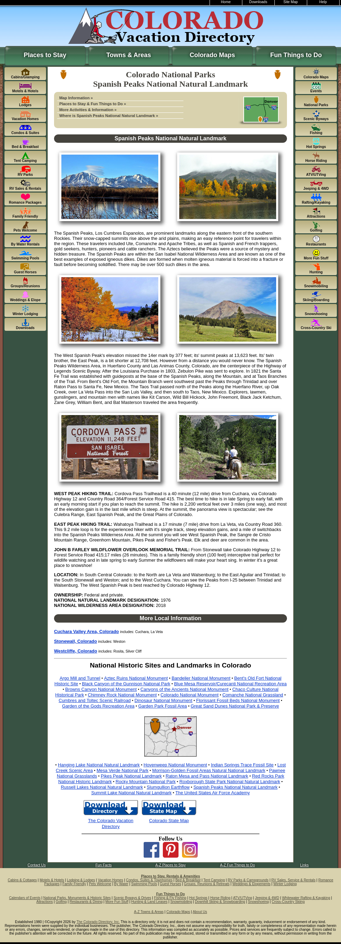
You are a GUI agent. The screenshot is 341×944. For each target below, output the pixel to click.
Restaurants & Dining (86, 902)
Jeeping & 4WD (267, 898)
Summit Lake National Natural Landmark (131, 792)
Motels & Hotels (52, 880)
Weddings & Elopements (251, 884)
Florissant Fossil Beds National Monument (238, 700)
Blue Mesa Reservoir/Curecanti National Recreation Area (230, 683)
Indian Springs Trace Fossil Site (242, 764)
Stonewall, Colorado (75, 641)
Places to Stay (45, 55)
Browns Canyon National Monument (101, 689)
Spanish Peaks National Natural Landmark (236, 787)
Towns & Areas (128, 55)
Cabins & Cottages (22, 880)
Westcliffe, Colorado (75, 651)
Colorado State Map (169, 820)
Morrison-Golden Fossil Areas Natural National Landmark (208, 770)
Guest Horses (170, 884)
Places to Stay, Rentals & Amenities (170, 876)
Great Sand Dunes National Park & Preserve (235, 706)
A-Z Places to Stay (171, 865)
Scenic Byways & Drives (132, 898)
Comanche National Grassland (252, 694)
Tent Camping (214, 880)
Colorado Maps (212, 55)
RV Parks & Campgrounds (248, 880)
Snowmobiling (181, 902)
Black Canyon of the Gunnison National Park (126, 683)
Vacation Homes (110, 880)
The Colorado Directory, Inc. (98, 922)
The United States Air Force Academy (212, 792)
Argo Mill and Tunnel (80, 678)
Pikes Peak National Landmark (131, 776)
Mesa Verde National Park (123, 770)
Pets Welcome (100, 884)
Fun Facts (104, 865)
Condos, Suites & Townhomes (149, 880)
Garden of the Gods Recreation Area (98, 706)
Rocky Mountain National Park (146, 781)
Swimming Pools (144, 884)
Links (304, 865)
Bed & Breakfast (187, 880)
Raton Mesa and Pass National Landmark (207, 776)
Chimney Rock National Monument (122, 694)
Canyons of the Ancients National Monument (185, 689)
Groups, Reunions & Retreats (207, 884)
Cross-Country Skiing (288, 902)
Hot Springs (198, 898)
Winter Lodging (285, 884)
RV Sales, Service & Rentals (293, 880)
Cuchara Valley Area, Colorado (86, 631)
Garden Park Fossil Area (162, 706)
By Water (121, 884)
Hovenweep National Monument (175, 764)
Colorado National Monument (189, 694)
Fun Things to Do (296, 55)
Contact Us (37, 865)
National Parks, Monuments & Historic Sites (77, 898)
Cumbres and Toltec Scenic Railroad (95, 700)
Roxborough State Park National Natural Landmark (230, 781)
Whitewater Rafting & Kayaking (306, 898)
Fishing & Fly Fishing (170, 898)
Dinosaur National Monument (163, 700)
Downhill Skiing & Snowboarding (220, 902)
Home (226, 2)
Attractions (44, 902)
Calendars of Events (24, 898)
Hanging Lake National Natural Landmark (99, 764)
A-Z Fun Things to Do (237, 865)
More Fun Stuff (116, 902)
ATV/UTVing (242, 898)
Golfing (61, 902)
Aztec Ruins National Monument (136, 678)
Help (323, 2)
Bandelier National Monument (201, 678)
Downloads (258, 2)
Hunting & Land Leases (149, 902)
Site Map (290, 2)
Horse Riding (220, 898)
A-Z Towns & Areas (149, 912)
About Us (200, 912)
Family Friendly (74, 884)
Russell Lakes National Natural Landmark (102, 787)
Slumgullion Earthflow (168, 787)
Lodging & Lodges (81, 880)
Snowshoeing (258, 902)
